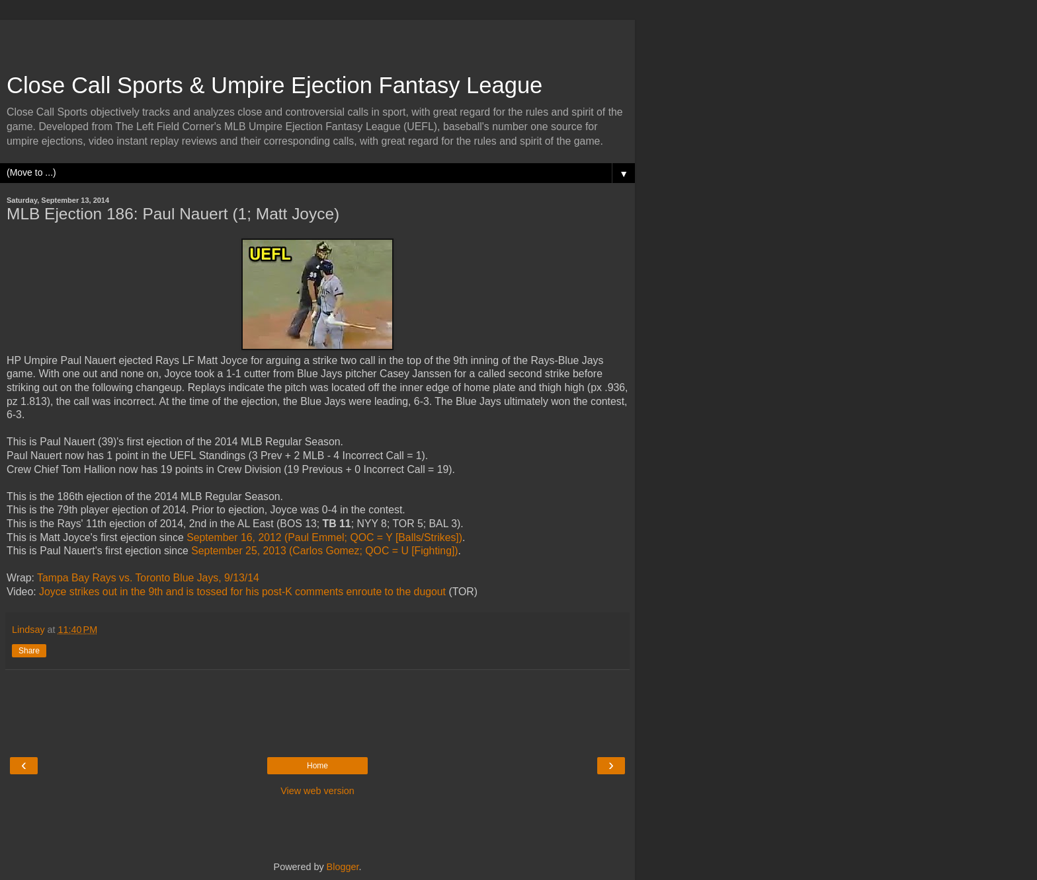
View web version (317, 791)
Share (29, 650)
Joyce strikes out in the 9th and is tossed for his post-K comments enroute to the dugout (242, 591)
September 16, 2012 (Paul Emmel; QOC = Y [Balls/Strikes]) (324, 537)
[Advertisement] (317, 39)
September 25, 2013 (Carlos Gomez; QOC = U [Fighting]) (324, 550)
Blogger (343, 867)
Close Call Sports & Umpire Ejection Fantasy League (274, 85)
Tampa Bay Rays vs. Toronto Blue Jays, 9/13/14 (148, 577)
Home (317, 765)
